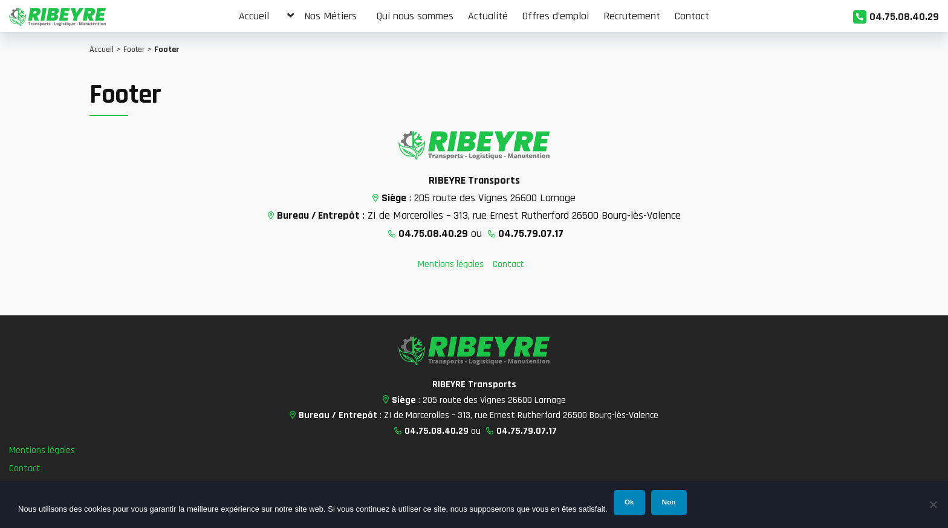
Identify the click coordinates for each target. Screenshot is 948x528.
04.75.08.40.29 (904, 17)
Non (668, 502)
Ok (629, 502)
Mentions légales (451, 264)
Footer (133, 49)
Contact (508, 264)
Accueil (101, 49)
